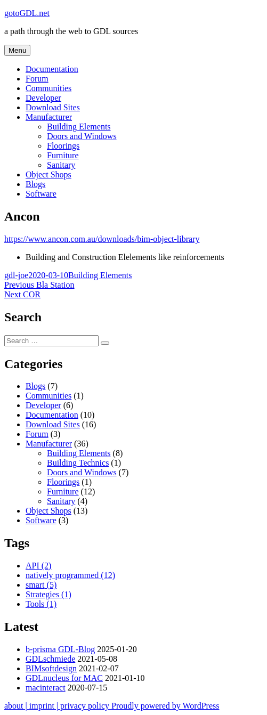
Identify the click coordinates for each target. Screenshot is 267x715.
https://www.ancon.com (44, 238)
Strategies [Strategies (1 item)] (48, 594)
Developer (43, 97)
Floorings (63, 145)
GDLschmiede (50, 658)
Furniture (63, 155)
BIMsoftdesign (51, 668)
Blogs (35, 184)
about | (16, 705)
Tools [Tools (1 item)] (41, 603)
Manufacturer (49, 116)
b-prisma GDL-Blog (60, 649)
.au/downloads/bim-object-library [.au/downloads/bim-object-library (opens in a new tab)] (142, 238)
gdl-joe (16, 275)
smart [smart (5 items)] (41, 584)
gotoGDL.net (27, 13)
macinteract (46, 687)
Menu (17, 50)
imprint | (44, 705)
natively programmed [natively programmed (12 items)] (70, 575)
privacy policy (85, 705)
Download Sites (53, 107)
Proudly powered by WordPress (165, 705)
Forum (37, 78)
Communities (48, 88)
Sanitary (61, 164)
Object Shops (48, 174)
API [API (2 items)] (38, 565)
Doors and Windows (82, 136)
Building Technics (78, 462)
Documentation (52, 69)
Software (41, 193)
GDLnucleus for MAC (64, 677)
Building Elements (79, 126)
